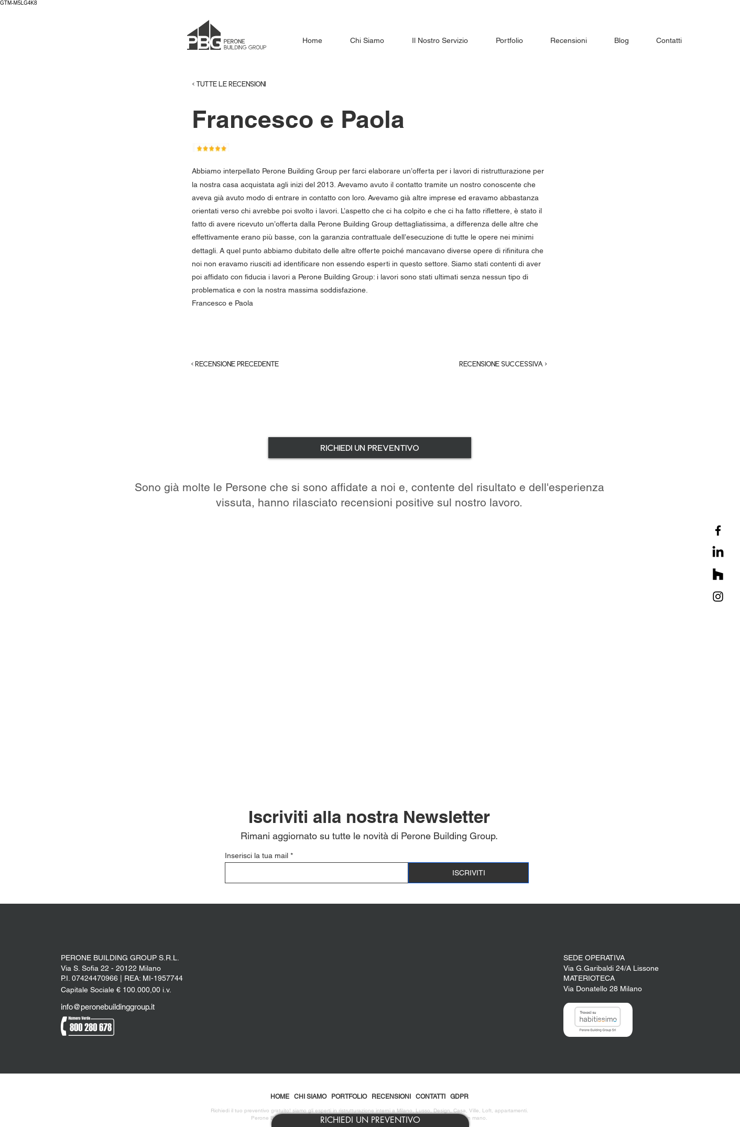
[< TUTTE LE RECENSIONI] (250, 84)
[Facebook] (718, 530)
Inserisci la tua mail (256, 855)
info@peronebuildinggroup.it (108, 1006)
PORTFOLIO (349, 1096)
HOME (279, 1096)
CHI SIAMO (310, 1096)
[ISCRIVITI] (468, 872)
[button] (370, 1120)
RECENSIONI (391, 1096)
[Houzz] (718, 574)
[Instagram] (718, 596)
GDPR (459, 1096)
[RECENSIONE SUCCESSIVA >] (495, 364)
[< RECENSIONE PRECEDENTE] (244, 364)
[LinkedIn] (718, 552)
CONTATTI (430, 1096)
